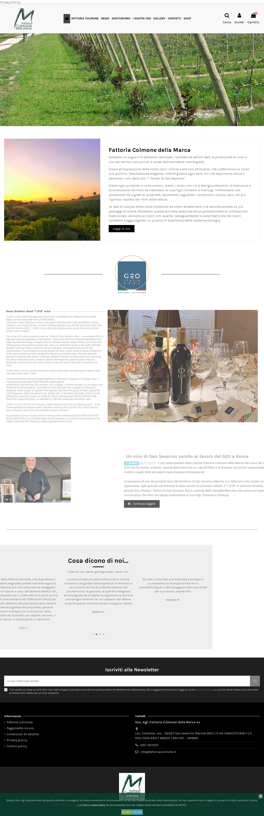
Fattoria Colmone (20, 722)
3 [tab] (133, 620)
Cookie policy (17, 746)
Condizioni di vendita (23, 734)
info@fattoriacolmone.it (158, 752)
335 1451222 (149, 745)
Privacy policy (17, 740)
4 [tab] (135, 620)
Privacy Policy (10, 2)
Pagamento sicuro (20, 728)
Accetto (126, 812)
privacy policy (204, 689)
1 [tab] (129, 620)
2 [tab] (131, 620)
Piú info (137, 812)
